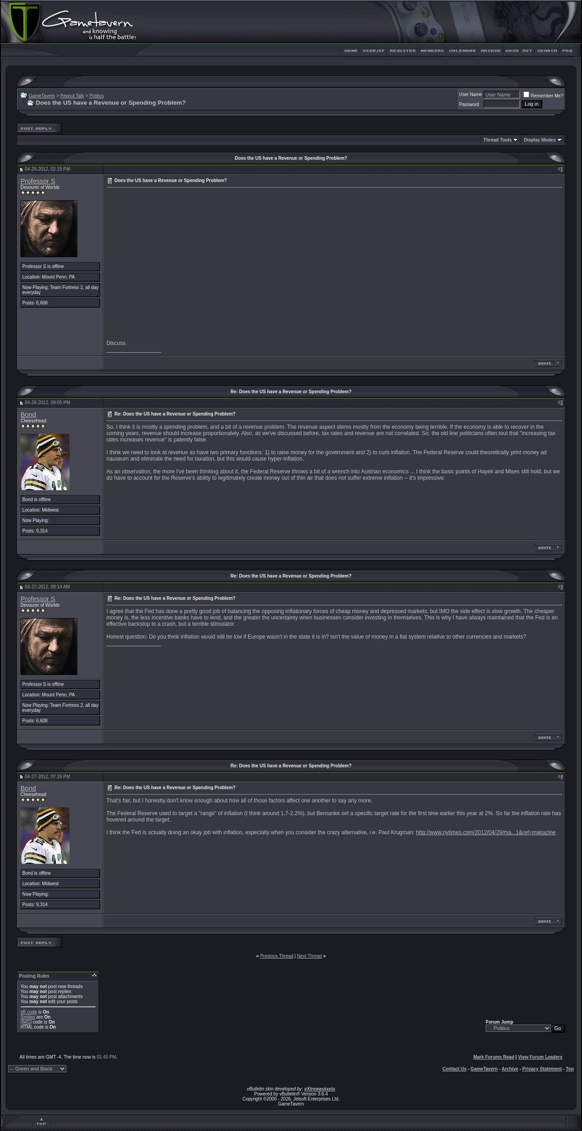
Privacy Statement (542, 1068)
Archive (510, 1068)
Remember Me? (543, 95)
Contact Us (454, 1068)
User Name (470, 94)
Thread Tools (497, 139)
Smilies (27, 1016)
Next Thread (309, 956)
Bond (28, 414)
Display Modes (540, 139)
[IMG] (25, 1021)
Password (469, 104)
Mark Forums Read (493, 1057)
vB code (28, 1011)
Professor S (37, 181)
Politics (97, 95)
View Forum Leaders (540, 1057)
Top (570, 1068)
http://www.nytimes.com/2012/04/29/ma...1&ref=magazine (486, 832)
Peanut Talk (72, 95)
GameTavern (42, 95)
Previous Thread (276, 956)
